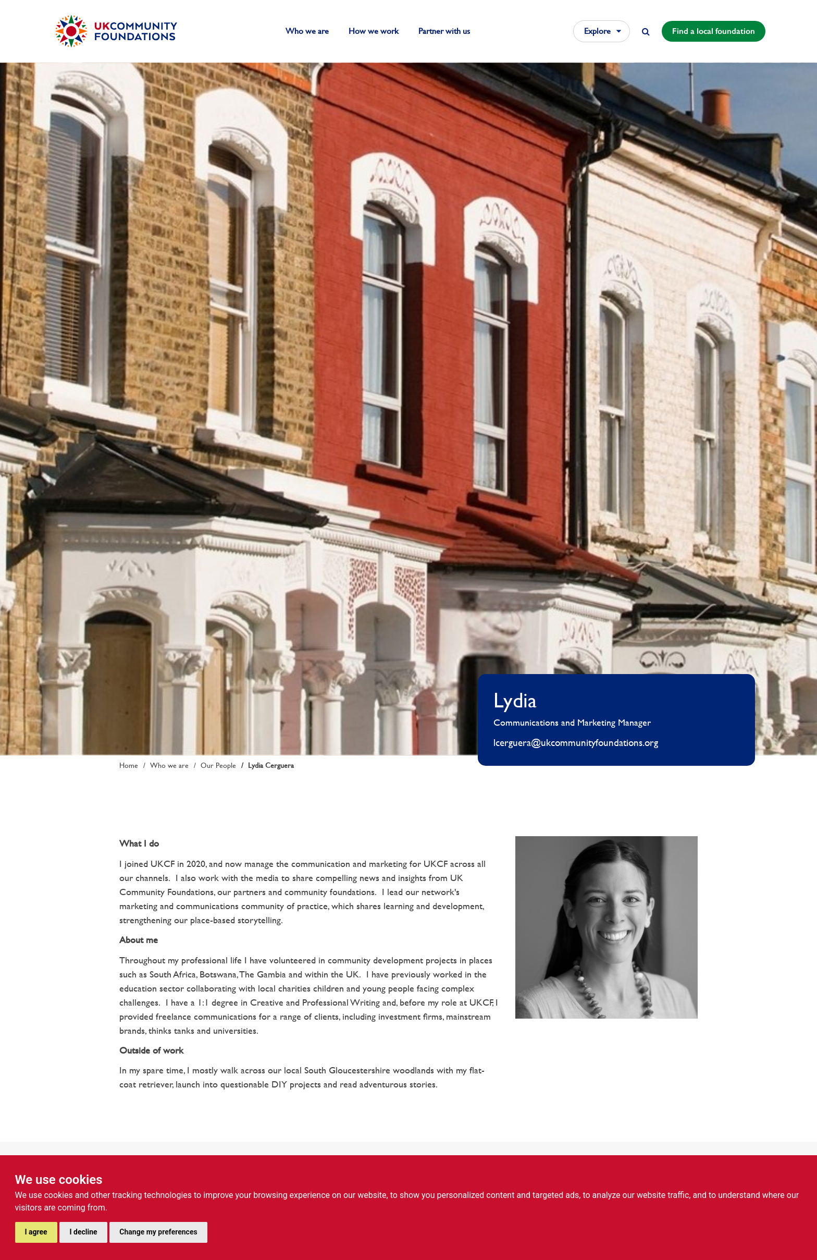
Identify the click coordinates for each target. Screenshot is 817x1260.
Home (128, 765)
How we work (374, 31)
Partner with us (444, 31)
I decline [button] (83, 1232)
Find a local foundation (713, 31)
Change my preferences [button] (158, 1232)
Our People (218, 765)
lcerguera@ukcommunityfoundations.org (575, 742)
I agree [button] (36, 1232)
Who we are (307, 31)
